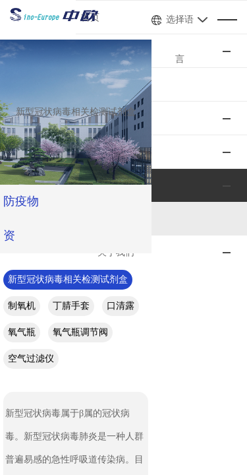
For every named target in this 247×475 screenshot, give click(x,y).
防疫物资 (29, 201)
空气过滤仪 (195, 271)
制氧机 (161, 245)
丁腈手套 (210, 245)
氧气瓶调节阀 (127, 271)
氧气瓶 (68, 271)
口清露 (24, 271)
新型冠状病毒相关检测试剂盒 (70, 245)
